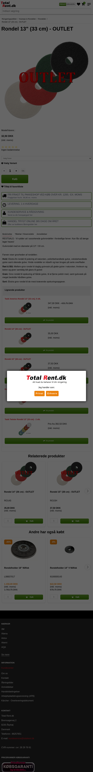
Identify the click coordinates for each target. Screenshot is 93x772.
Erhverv (52, 393)
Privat (39, 393)
